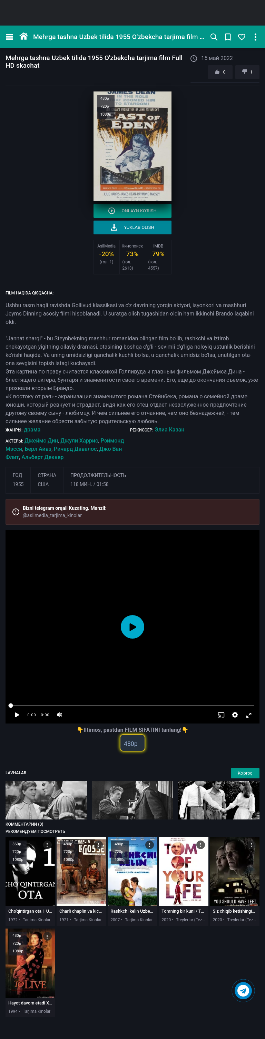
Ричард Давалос (75, 449)
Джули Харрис (79, 440)
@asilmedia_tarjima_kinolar (52, 515)
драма (32, 429)
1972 (13, 919)
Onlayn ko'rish (132, 210)
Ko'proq (245, 773)
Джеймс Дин (41, 440)
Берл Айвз (37, 449)
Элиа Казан (169, 429)
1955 (18, 484)
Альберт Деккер (42, 457)
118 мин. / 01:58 (89, 484)
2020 (166, 919)
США (43, 484)
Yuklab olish (132, 227)
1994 (13, 1011)
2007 (115, 919)
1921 (64, 919)
